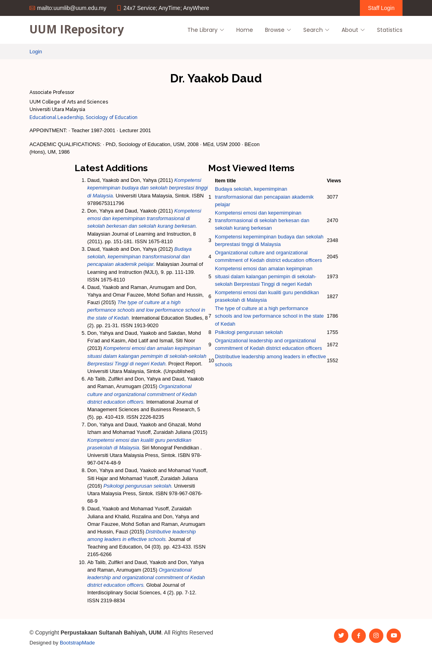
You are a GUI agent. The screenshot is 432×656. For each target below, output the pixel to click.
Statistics (390, 30)
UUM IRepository (76, 29)
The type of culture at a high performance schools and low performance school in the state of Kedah (269, 315)
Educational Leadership (56, 117)
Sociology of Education (111, 117)
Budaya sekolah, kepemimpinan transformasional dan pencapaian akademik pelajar (264, 196)
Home (244, 30)
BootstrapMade (77, 643)
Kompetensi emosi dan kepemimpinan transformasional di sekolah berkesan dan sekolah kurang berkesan (262, 220)
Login (35, 52)
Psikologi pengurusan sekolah (249, 332)
